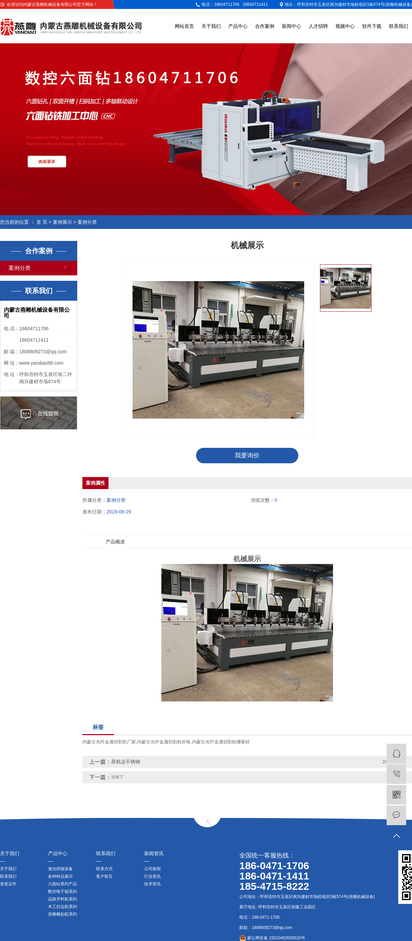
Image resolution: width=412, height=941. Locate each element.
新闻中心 (291, 26)
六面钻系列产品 (62, 884)
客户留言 (104, 876)
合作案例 (264, 26)
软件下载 (371, 26)
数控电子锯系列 (62, 891)
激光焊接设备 (60, 868)
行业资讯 (152, 876)
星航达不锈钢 (125, 761)
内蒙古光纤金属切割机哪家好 (221, 741)
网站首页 (184, 26)
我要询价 (247, 455)
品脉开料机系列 (62, 899)
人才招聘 (318, 26)
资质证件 (8, 884)
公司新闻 (152, 868)
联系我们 (398, 26)
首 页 (41, 222)
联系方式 (104, 868)
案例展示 (62, 222)
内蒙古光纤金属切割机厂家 (109, 741)
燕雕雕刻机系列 (62, 914)
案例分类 (87, 222)
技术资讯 (152, 884)
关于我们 (211, 26)
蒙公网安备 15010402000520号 (272, 938)
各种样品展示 (60, 876)
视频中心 (345, 26)
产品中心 (238, 26)
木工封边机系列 (62, 906)
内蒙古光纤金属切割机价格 (164, 741)
